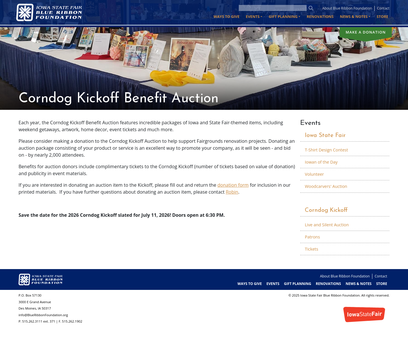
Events (310, 123)
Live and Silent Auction (327, 224)
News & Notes (359, 283)
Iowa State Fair (325, 135)
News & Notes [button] (353, 16)
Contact (383, 8)
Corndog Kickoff (326, 210)
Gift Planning (297, 283)
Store (382, 16)
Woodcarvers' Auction (326, 186)
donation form (233, 185)
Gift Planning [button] (283, 16)
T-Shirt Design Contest (326, 150)
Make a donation (366, 32)
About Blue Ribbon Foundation (347, 8)
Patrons (312, 237)
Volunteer (314, 174)
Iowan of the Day (321, 162)
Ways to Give (226, 16)
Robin (232, 192)
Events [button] (253, 16)
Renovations (320, 16)
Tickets (311, 249)
